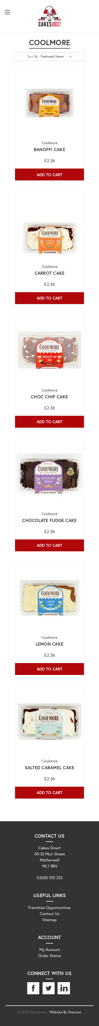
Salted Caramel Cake (49, 768)
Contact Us (49, 913)
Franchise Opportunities (49, 907)
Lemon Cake (50, 644)
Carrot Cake (50, 273)
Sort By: (33, 56)
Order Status (49, 955)
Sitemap (49, 919)
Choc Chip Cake (49, 397)
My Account (49, 949)
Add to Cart (49, 174)
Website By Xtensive (65, 1012)
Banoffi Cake (49, 149)
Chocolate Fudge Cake (49, 520)
